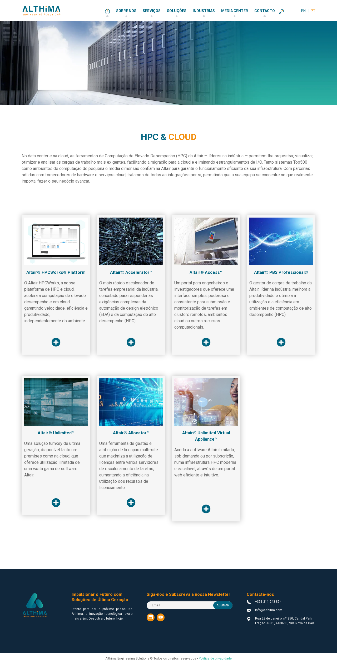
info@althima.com (268, 610)
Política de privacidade (215, 658)
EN (303, 11)
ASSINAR (222, 605)
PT (313, 11)
